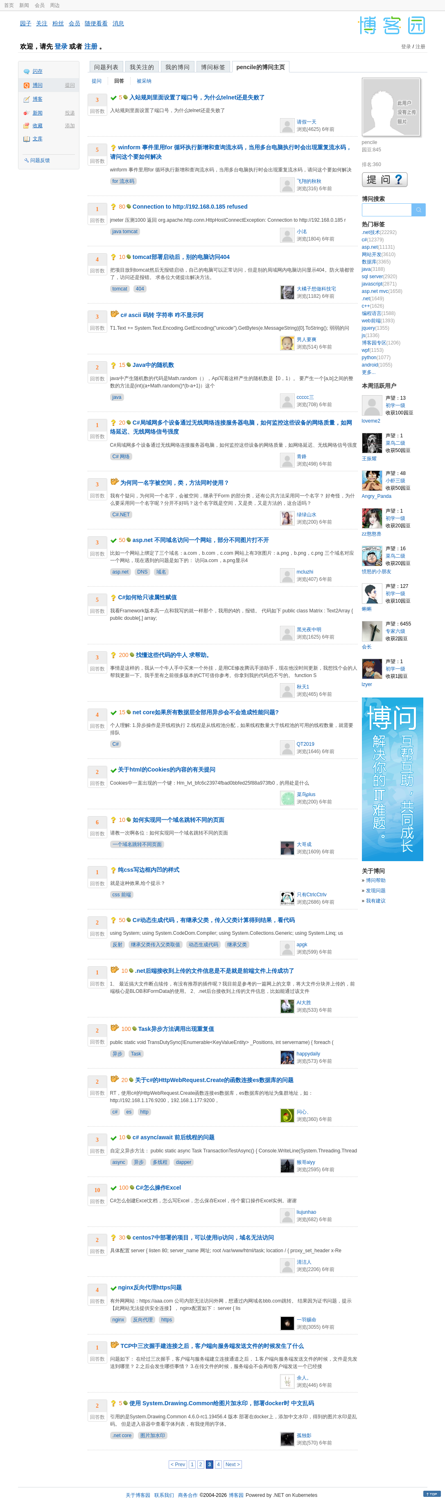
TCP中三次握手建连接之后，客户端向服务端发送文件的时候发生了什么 (212, 1346)
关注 (41, 23)
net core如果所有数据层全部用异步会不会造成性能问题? (206, 712)
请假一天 (306, 122)
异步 (117, 1054)
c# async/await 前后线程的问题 (174, 1137)
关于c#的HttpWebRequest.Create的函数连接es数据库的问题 (214, 1080)
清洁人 (304, 1262)
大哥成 (304, 844)
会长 (367, 647)
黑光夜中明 (309, 629)
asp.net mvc (382, 291)
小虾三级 (395, 481)
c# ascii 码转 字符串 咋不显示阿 (161, 315)
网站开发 (379, 254)
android (377, 365)
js (370, 335)
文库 (38, 139)
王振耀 (369, 458)
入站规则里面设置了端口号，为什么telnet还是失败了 (197, 97)
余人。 (304, 1378)
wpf (373, 350)
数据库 (376, 262)
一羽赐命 (306, 1320)
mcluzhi (305, 572)
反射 (117, 944)
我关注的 (142, 67)
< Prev (178, 1464)
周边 (55, 5)
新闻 (24, 5)
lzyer (367, 684)
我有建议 (376, 901)
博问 (38, 85)
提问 (70, 85)
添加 (70, 125)
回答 (119, 81)
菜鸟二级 (395, 443)
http (144, 1112)
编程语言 (379, 313)
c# (115, 1112)
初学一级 (395, 405)
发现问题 (376, 890)
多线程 (160, 1162)
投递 (70, 113)
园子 (26, 23)
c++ (373, 306)
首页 (9, 5)
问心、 (304, 1112)
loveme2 (371, 421)
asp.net (121, 572)
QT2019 (305, 744)
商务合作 (188, 1495)
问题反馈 (40, 160)
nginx (118, 1320)
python (376, 357)
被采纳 (144, 81)
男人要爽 (306, 339)
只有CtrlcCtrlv (312, 895)
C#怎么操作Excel (158, 1187)
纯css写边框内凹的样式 (148, 869)
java (117, 397)
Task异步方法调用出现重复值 (176, 1029)
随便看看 (96, 23)
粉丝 (58, 23)
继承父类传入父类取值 (155, 944)
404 (140, 289)
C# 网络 (121, 456)
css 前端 (122, 895)
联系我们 (164, 1495)
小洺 (302, 231)
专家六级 (395, 631)
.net (373, 299)
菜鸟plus (306, 794)
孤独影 (304, 1435)
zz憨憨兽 (372, 534)
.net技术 (379, 232)
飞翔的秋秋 (309, 181)
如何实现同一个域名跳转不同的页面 (178, 820)
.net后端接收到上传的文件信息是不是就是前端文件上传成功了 (214, 971)
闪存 (38, 71)
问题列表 (106, 67)
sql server (380, 276)
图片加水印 (152, 1435)
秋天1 (303, 687)
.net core (122, 1435)
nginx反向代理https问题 (150, 1287)
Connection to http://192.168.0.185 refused (190, 206)
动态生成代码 (203, 944)
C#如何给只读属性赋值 (147, 597)
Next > (233, 1464)
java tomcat (125, 231)
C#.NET (121, 515)
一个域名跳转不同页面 (137, 844)
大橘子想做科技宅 (316, 289)
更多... (369, 372)
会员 (40, 5)
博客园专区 (381, 343)
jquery (375, 328)
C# (116, 744)
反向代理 (143, 1320)
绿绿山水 (306, 515)
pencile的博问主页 (261, 67)
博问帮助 (376, 880)
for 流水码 (123, 181)
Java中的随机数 (153, 365)
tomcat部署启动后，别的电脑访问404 (181, 257)
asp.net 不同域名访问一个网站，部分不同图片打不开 (201, 540)
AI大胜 (304, 1003)
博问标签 (213, 67)
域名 (161, 572)
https (166, 1320)
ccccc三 (305, 397)
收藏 (38, 125)
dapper (183, 1162)
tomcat (120, 289)
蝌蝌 (367, 609)
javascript (379, 284)
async (119, 1162)
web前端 (378, 321)
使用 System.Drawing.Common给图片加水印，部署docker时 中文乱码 (221, 1403)
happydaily (308, 1054)
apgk (302, 944)
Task (136, 1054)
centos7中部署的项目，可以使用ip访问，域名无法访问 (203, 1237)
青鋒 (302, 456)
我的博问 (177, 67)
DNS (142, 572)
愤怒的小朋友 (376, 571)
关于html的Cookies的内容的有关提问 (166, 769)
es (129, 1112)
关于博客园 (138, 1495)
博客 (38, 99)
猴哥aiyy (306, 1162)
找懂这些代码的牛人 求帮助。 (174, 655)
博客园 (236, 1495)
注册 (90, 46)
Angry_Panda (377, 496)
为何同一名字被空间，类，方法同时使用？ (174, 482)
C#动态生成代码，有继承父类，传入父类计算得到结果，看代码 (214, 920)
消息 (118, 23)
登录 (61, 46)
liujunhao (306, 1212)
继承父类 (237, 944)
